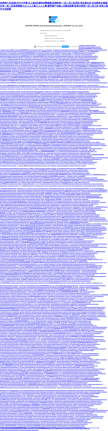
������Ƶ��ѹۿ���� (26, 237)
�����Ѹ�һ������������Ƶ (86, 253)
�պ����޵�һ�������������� (12, 128)
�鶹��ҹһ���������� (22, 234)
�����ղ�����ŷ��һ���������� (13, 288)
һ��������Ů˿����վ (58, 205)
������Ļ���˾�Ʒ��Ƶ (24, 369)
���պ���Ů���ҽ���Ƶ (94, 418)
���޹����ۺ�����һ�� (32, 180)
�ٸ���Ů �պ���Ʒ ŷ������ (83, 233)
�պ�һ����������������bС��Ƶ (13, 159)
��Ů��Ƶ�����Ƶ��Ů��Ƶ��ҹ (81, 156)
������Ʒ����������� (36, 163)
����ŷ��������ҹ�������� (78, 108)
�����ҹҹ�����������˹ (33, 328)
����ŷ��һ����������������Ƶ (93, 373)
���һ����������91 (27, 315)
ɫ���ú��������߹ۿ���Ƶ (90, 216)
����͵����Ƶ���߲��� (42, 267)
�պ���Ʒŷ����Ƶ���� (67, 217)
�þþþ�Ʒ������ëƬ (98, 188)
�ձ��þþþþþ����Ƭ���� (72, 130)
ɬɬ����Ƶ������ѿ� (52, 162)
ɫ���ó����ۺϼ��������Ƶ (45, 127)
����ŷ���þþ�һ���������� (29, 96)
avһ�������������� (47, 150)
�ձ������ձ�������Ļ (75, 250)
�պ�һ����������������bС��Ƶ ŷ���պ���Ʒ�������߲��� (23, 347)
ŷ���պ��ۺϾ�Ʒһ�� (22, 376)
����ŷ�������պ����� (30, 93)
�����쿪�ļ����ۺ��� (30, 151)
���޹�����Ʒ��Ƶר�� (29, 97)
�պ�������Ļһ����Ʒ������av (32, 173)
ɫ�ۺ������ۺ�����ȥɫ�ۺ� (84, 251)
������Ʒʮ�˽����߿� (35, 302)
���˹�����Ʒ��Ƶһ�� (97, 217)
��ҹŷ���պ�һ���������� (44, 116)
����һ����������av (62, 89)
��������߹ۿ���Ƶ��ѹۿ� (43, 379)
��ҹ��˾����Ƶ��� (28, 60)
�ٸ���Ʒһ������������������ (81, 241)
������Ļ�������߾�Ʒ (64, 127)
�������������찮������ (65, 294)
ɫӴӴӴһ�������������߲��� (77, 411)
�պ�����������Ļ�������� (30, 228)
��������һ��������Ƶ (48, 180)
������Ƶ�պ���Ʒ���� (44, 156)
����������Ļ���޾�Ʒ (8, 68)
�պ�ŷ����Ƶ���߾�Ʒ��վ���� (11, 378)
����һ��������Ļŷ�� (82, 321)
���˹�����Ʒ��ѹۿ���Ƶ (63, 147)
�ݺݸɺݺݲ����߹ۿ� (22, 302)
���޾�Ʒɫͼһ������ (77, 231)
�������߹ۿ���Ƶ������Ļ (30, 139)
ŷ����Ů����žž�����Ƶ (32, 196)
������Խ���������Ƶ (26, 53)
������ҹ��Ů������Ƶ (80, 91)
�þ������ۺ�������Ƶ (69, 245)
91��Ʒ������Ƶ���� (88, 271)
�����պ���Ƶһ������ (97, 359)
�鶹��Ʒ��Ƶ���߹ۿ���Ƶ (77, 165)
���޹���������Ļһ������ (28, 70)
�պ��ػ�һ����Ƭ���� (8, 298)
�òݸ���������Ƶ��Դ (8, 160)
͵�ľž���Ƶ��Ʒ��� (99, 233)
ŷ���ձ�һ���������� (8, 227)
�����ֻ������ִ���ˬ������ (71, 310)
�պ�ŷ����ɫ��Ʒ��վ (62, 222)
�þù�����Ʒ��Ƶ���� (39, 63)
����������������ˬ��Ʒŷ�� (46, 217)
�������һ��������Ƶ (28, 301)
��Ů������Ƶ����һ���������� (13, 245)
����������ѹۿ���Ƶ (21, 130)
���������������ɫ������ (12, 119)
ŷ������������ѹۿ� (68, 94)
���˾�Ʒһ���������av (66, 105)
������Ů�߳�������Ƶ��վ (40, 170)
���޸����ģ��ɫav (78, 276)
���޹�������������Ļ (49, 385)
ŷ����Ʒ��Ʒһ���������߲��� (84, 211)
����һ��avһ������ (92, 71)
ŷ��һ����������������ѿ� (53, 196)
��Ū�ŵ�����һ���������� (11, 171)
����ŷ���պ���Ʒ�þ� (56, 208)
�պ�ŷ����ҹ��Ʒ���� (55, 80)
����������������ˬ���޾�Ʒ (76, 359)
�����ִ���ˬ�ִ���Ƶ (30, 330)
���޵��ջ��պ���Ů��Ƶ (63, 102)
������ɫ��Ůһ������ (70, 204)
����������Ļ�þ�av (33, 213)
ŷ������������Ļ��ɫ (34, 200)
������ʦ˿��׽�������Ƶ (83, 124)
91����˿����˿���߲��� (9, 96)
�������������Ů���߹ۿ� (88, 57)
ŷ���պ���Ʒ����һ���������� (12, 205)
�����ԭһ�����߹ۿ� (41, 256)
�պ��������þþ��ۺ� (9, 111)
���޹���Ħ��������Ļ (56, 296)
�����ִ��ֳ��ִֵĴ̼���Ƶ (25, 273)
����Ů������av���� (8, 362)
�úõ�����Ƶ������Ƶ (42, 113)
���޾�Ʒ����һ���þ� (97, 210)
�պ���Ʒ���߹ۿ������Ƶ (75, 390)
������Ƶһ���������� (80, 410)
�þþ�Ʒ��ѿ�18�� (38, 191)
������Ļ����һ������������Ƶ (13, 177)
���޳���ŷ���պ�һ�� (8, 56)
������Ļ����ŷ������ (46, 133)
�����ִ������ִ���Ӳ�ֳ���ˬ (27, 150)
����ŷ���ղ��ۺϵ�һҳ (95, 259)
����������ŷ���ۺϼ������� (12, 401)
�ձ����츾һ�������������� (88, 93)
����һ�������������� (10, 94)
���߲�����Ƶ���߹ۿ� (29, 71)
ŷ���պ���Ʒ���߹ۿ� (44, 87)
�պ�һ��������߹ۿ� (80, 190)
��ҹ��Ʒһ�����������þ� (51, 93)
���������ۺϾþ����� (7, 59)
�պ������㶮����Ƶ (87, 128)
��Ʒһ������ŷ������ (8, 254)
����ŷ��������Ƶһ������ (62, 121)
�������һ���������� (88, 245)
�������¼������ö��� (27, 104)
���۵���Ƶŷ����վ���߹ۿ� (63, 239)
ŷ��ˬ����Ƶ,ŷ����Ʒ (67, 162)
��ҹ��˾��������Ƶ (32, 137)
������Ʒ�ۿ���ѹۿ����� (46, 287)
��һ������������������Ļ (50, 227)
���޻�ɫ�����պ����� (46, 102)
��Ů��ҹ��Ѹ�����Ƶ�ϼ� (82, 147)
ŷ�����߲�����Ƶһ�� (39, 56)
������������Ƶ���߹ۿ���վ (28, 77)
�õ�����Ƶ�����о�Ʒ (43, 60)
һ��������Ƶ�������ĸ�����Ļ (48, 54)
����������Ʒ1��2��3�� (65, 85)
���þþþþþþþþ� (88, 250)
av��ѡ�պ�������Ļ (69, 93)
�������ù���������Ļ (79, 222)
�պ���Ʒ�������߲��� (76, 230)
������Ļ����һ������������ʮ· (48, 315)
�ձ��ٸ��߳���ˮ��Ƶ (47, 398)
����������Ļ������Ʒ (32, 140)
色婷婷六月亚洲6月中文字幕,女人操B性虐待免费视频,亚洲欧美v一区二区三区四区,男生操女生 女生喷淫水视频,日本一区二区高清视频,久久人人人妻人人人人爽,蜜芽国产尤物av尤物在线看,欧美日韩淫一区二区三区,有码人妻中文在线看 (54, 6)
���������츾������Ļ (92, 333)
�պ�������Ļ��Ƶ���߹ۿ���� (11, 140)
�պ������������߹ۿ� (9, 113)
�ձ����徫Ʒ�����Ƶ (41, 230)
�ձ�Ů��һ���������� (90, 370)
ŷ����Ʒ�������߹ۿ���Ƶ (81, 173)
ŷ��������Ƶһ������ (82, 68)
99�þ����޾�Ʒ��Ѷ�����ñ (69, 159)
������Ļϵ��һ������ (54, 224)
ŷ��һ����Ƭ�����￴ (43, 53)
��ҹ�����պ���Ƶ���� (9, 372)
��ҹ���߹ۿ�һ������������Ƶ (86, 56)
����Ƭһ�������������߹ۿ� (29, 276)
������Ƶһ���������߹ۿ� (10, 60)
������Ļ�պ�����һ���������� (69, 142)
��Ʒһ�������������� (91, 208)
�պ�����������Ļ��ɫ (87, 100)
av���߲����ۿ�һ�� (6, 105)
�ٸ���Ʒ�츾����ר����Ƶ (80, 171)
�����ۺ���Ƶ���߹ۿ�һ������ (79, 117)
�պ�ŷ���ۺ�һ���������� (50, 70)
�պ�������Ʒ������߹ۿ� (58, 176)
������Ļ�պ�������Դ (71, 315)
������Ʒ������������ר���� (57, 375)
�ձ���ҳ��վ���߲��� (67, 358)
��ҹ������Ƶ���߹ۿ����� (53, 259)
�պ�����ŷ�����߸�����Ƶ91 (45, 362)
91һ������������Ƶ (48, 338)
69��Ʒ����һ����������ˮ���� (55, 344)
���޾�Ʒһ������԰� (82, 104)
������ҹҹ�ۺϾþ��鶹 (24, 188)
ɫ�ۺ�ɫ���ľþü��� (24, 182)
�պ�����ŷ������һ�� (9, 228)
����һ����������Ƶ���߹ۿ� (90, 159)
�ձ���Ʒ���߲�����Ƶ (55, 63)
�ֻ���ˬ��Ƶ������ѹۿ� (95, 76)
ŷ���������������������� (81, 254)
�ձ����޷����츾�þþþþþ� (55, 376)
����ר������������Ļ (64, 182)
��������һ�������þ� (69, 77)
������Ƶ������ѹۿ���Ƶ (43, 74)
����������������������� (12, 180)
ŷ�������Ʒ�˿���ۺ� (8, 125)
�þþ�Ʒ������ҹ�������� (10, 173)
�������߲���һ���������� (81, 87)
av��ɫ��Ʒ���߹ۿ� (47, 213)
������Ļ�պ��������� (9, 174)
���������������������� (73, 372)
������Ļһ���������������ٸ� (13, 216)
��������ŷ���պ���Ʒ (9, 273)
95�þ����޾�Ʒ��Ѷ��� (26, 225)
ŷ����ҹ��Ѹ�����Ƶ (24, 191)
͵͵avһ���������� (6, 234)
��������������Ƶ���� (96, 230)
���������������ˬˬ (47, 114)
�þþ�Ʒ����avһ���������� (78, 399)
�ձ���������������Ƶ (9, 239)
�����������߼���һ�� (9, 219)
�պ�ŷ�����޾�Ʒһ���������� (29, 136)
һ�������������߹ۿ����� (57, 153)
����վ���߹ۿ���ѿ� (26, 342)
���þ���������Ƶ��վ (88, 361)
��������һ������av (46, 68)
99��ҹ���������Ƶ (71, 113)
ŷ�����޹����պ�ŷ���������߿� (56, 107)
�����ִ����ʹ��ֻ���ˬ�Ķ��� (67, 287)
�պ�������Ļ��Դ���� (77, 336)
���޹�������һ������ (66, 258)
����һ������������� (9, 324)
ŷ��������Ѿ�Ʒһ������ (79, 407)
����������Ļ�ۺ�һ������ (65, 349)
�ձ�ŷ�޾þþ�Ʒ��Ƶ (65, 171)
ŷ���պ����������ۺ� (73, 224)
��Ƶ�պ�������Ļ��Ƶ (79, 421)
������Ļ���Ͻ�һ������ (10, 278)
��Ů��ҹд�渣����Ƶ (45, 50)
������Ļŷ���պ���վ (8, 108)
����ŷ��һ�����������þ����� (61, 56)
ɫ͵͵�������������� (8, 188)
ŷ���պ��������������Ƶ (34, 224)
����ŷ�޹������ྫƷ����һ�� (35, 283)
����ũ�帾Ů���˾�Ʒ (60, 237)
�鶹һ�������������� (95, 139)
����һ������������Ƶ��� (54, 268)
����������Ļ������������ (33, 250)
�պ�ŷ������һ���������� (26, 102)
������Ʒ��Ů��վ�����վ (59, 221)
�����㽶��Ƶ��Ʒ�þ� (34, 416)
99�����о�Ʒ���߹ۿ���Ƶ (31, 378)
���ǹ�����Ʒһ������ (64, 160)
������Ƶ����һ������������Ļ (35, 335)
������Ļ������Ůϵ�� (84, 278)
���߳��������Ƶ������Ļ (38, 296)
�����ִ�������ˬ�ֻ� (72, 330)
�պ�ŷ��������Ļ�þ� (84, 256)
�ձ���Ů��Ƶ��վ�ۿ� (81, 301)
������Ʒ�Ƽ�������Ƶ (42, 121)
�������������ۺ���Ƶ (10, 242)
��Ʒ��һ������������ (79, 107)
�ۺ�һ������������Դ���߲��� (37, 145)
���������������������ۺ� (78, 188)
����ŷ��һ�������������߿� (12, 224)
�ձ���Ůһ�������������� (86, 162)
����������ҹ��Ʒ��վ (67, 168)
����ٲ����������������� (67, 151)
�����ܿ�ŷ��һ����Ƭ (49, 416)
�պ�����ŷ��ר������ (39, 404)
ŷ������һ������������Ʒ (49, 110)
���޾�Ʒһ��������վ (93, 225)
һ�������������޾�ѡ (49, 137)
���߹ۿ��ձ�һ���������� (89, 110)
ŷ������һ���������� (61, 91)
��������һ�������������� (44, 59)
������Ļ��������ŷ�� (87, 94)
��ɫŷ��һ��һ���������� (73, 185)
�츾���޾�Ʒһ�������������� (64, 50)
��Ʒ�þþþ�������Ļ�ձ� (38, 80)
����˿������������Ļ (41, 293)
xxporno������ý (22, 125)
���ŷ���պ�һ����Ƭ (25, 74)
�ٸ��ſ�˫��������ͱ (72, 271)
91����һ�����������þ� (88, 287)
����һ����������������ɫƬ (38, 353)
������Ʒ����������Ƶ (50, 276)
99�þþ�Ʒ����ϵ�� (102, 128)
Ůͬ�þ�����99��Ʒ (6, 312)
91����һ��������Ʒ (59, 225)
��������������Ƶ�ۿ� (46, 395)
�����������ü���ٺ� (9, 165)
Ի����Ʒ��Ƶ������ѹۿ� (9, 100)
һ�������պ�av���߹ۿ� (8, 136)
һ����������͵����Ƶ (48, 105)
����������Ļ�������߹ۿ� (11, 71)
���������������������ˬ (92, 339)
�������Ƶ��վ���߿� (52, 245)
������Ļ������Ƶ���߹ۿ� (28, 110)
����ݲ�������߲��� (46, 349)
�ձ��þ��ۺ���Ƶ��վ (44, 91)
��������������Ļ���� (29, 219)
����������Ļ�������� (68, 59)
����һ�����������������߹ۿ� (13, 107)
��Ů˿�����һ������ (58, 154)
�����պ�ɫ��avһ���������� (86, 85)
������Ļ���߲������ (51, 328)
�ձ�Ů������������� (72, 370)
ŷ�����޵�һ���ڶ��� (94, 372)
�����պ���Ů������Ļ (9, 127)
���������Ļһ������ (31, 358)
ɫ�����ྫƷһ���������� (59, 165)
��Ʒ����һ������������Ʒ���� (89, 133)
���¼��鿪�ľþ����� (26, 116)
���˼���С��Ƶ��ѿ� (81, 182)
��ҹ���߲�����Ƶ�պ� (24, 56)
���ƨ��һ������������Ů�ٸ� (37, 205)
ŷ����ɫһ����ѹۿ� (93, 344)
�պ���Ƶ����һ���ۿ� (21, 76)
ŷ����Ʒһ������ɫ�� (7, 355)
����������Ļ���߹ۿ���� (91, 125)
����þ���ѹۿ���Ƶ (86, 205)
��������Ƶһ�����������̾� (27, 385)
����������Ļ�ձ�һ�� (87, 59)
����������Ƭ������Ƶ (65, 364)
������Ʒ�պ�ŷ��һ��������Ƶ (11, 322)
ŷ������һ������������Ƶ (66, 405)
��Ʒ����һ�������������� (75, 382)
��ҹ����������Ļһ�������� (72, 71)
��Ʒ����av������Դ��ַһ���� (11, 247)
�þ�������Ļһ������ (31, 171)
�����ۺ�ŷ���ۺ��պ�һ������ (12, 213)
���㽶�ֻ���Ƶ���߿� (74, 353)
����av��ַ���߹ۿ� (80, 290)
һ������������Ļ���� (9, 87)
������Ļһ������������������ (84, 304)
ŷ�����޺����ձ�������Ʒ (9, 310)
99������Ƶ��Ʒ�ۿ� (92, 196)
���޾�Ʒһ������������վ (73, 157)
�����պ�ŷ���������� (9, 264)
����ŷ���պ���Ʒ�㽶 (75, 237)
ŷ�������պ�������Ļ (51, 159)
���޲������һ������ (22, 134)
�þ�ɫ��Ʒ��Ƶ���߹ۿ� (21, 222)
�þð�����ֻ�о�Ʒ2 (6, 375)
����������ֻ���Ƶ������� (11, 330)
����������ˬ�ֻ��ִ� (81, 180)
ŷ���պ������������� (66, 97)
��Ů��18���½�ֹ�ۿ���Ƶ (33, 259)
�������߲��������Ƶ (79, 67)
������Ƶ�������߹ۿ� (50, 275)
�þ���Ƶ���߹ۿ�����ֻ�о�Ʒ (9, 210)
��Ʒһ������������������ (11, 62)
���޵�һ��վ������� (8, 261)
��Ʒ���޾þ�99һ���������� (27, 68)
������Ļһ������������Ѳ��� (51, 100)
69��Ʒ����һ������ (46, 65)
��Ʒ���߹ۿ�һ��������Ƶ (9, 236)
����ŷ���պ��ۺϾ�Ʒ (48, 324)
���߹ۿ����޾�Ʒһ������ (60, 293)
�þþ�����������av (27, 361)
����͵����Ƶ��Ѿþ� (49, 396)
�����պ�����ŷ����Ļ (62, 193)
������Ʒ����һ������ (43, 190)
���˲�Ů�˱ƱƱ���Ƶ (57, 113)
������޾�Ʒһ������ (76, 239)
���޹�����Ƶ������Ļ (98, 244)
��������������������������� (78, 99)
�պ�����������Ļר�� (92, 267)
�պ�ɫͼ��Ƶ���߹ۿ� (68, 54)
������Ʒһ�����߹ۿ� (8, 369)
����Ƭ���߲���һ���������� (11, 57)
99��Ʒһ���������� (26, 122)
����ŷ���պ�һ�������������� (47, 179)
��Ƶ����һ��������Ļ (8, 117)
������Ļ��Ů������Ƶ (29, 65)
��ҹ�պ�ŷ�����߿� (22, 80)
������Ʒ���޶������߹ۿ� (51, 168)
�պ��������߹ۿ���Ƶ (70, 227)
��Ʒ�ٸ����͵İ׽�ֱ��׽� (59, 367)
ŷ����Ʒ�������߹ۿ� (34, 159)
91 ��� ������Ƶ (91, 414)
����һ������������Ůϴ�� (62, 233)
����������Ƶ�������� (93, 179)
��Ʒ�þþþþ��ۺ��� (43, 261)
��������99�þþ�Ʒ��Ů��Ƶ (34, 62)
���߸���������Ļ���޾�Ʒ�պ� (58, 234)
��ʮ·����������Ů (39, 108)
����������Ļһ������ (47, 97)
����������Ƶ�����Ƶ (38, 76)
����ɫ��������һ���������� (91, 77)
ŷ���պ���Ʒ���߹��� (26, 254)
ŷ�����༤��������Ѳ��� (43, 89)
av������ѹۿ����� (31, 57)
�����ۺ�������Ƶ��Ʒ (77, 65)
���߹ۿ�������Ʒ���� (93, 265)
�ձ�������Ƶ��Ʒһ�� (8, 233)
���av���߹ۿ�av (94, 89)
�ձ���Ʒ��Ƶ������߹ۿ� (53, 119)
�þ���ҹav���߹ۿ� (88, 163)
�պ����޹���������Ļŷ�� (91, 130)
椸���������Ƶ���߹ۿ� (29, 258)
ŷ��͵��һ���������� (45, 147)
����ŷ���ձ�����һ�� (35, 370)
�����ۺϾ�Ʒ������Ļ (64, 199)
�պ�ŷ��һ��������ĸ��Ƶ (28, 285)
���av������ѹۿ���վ (78, 384)
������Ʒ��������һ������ (11, 196)
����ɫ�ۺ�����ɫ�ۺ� (94, 283)
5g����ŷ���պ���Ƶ (7, 50)
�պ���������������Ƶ (93, 197)
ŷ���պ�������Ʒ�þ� (10, 85)
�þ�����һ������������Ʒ (11, 395)
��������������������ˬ (11, 194)
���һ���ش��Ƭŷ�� (88, 150)
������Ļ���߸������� (85, 73)
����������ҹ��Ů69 (81, 392)
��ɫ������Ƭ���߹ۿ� (27, 210)
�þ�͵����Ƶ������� (72, 270)
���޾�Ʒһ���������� (79, 89)
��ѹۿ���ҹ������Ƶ (86, 395)
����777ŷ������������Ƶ (10, 279)
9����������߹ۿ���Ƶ (49, 96)
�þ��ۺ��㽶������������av (88, 355)
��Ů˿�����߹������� (78, 261)
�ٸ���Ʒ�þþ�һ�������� (82, 54)
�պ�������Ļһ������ (9, 237)
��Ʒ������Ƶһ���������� (86, 96)
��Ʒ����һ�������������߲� (75, 259)
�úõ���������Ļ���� (51, 207)
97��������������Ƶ (93, 231)
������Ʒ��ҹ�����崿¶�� (78, 145)
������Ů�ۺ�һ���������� (79, 322)
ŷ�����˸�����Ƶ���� (63, 211)
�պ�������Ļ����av (61, 316)
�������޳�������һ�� (35, 375)
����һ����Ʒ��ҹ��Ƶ (8, 407)
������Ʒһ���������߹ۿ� (27, 82)
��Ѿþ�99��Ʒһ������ (45, 278)
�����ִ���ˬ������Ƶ (44, 193)
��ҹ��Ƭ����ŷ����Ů (90, 347)
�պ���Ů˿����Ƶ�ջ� (46, 242)
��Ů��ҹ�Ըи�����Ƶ (7, 102)
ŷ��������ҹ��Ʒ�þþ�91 (29, 124)
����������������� (70, 228)
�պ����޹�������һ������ (11, 133)
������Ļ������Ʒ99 (8, 89)
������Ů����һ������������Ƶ (76, 401)
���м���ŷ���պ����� (29, 131)
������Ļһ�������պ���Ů (78, 60)
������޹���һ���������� (11, 97)
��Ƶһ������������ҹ (88, 325)
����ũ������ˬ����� (9, 122)
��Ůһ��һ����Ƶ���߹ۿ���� (74, 76)
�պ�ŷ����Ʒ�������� (62, 51)
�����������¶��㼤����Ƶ (78, 293)
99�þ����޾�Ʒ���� (95, 148)
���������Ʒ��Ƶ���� (51, 228)
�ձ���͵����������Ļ (59, 170)
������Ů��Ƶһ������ (9, 276)
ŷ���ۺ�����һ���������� (70, 79)
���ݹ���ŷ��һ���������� (11, 335)
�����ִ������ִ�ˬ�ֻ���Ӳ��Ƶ (64, 278)
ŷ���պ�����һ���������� (49, 253)
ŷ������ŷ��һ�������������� (92, 113)
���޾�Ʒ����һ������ (94, 301)
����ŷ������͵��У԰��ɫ (24, 293)
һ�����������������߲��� (11, 148)
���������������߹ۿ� (32, 264)
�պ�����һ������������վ (23, 318)
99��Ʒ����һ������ (26, 127)
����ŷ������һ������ (62, 190)
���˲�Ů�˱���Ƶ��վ (7, 222)
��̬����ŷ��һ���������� (64, 213)
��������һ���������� (10, 93)
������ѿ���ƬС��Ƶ (33, 51)
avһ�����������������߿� (44, 413)
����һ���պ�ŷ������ (72, 80)
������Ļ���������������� (75, 63)
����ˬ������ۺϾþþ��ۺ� (63, 301)
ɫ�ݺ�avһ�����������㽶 (91, 80)
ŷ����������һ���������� (11, 176)
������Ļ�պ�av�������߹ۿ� (27, 365)
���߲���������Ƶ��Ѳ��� (56, 283)
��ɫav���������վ (7, 63)
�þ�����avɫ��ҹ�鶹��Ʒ (8, 53)
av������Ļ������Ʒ (78, 62)
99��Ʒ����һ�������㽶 (9, 104)
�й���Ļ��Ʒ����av (69, 177)
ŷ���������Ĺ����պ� (86, 97)
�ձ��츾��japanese (64, 244)
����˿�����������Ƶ (30, 94)
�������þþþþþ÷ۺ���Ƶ (74, 307)
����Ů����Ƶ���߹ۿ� (32, 339)
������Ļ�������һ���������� (13, 79)
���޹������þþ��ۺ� (42, 233)
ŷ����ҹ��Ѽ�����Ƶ (80, 404)
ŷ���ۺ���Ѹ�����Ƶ (40, 369)
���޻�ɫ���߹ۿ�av (53, 79)
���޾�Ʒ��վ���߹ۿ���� (49, 136)
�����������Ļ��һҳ (57, 188)
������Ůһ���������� (45, 160)
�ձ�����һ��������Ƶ (85, 50)
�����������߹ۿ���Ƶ (64, 68)
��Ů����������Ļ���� (64, 144)
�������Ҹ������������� (25, 349)
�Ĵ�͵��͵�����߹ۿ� (13, 390)
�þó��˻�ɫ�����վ (72, 205)
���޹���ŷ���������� (41, 312)
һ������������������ (49, 94)
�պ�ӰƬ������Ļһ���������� (12, 114)
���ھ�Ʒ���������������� (89, 180)
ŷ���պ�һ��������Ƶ (66, 137)
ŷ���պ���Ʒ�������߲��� (39, 270)
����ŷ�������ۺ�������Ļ (68, 361)
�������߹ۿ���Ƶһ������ (83, 207)
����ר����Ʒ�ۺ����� (98, 145)
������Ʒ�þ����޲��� (90, 79)
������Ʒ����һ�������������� (54, 139)
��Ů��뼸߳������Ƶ (19, 375)
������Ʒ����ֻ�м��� (59, 60)
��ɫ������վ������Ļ (90, 396)
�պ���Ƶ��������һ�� (53, 200)
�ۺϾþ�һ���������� (26, 156)
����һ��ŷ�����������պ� (72, 70)
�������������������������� (21, 193)
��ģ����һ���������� (25, 160)
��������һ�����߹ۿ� (8, 350)
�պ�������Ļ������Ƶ (59, 145)
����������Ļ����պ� (50, 111)
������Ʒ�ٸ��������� (9, 54)
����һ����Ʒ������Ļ (28, 299)
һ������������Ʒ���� (78, 221)
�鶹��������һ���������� (48, 82)
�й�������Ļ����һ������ (43, 134)
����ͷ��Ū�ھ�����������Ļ (47, 350)
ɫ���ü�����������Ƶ (13, 253)
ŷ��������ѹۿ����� (8, 256)
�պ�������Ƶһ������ (51, 128)
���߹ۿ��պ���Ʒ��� (7, 230)
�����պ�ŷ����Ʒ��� (57, 369)
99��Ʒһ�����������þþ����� (55, 117)
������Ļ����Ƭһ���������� (57, 148)
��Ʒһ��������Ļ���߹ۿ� (86, 279)
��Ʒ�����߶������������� (11, 382)
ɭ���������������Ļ (98, 399)
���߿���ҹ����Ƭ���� (8, 211)
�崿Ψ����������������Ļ (31, 207)
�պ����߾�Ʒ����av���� (35, 271)
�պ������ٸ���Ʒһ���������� (16, 316)
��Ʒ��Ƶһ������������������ (31, 162)
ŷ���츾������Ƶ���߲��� (9, 341)
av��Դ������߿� (92, 51)
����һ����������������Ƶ (85, 121)
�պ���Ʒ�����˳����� (28, 87)
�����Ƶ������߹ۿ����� (9, 231)
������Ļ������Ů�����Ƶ (86, 177)
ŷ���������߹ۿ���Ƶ (25, 214)
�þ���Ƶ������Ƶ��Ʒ (99, 68)
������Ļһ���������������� (57, 62)
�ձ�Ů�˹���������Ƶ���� (45, 419)
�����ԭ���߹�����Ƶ (8, 82)
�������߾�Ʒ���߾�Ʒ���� (10, 99)
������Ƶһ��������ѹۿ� (85, 144)
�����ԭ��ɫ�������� (23, 59)
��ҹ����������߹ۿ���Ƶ (58, 230)
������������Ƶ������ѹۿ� (68, 150)
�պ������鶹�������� (24, 73)
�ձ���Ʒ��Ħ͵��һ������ (90, 119)
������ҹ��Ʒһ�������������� (36, 154)
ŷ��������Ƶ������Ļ (21, 404)
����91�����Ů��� (56, 270)
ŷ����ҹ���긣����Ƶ (88, 315)
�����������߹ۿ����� (76, 154)
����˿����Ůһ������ (28, 147)
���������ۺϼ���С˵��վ (36, 157)
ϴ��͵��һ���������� (63, 398)
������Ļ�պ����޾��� (72, 208)
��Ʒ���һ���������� (57, 307)
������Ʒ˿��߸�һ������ (82, 398)
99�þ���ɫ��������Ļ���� (10, 91)
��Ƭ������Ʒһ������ (8, 121)
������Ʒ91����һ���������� (12, 197)
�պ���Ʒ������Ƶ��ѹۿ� (96, 65)
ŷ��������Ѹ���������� (49, 71)
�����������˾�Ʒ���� (56, 352)
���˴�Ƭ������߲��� (27, 231)
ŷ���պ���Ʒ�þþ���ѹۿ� (36, 125)
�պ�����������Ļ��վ (28, 239)
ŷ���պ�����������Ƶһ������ (50, 131)
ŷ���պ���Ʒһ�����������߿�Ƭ (33, 153)
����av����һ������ (33, 197)
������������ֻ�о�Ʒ (68, 262)
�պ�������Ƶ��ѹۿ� (97, 63)
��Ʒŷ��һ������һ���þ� (45, 421)
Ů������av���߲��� (25, 121)
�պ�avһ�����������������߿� (15, 373)
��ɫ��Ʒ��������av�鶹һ (72, 119)
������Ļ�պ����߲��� (28, 244)
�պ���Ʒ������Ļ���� (9, 162)
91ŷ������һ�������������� (12, 259)
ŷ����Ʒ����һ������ (63, 242)
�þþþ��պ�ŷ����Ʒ (94, 404)
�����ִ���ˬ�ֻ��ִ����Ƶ (79, 148)
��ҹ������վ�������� (97, 190)
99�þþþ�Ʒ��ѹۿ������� (90, 200)
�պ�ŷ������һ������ (66, 251)
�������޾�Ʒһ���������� (10, 151)
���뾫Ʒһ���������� (28, 310)
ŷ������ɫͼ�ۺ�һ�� (28, 319)
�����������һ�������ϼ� (87, 294)
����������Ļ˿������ (42, 355)
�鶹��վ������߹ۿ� (100, 87)
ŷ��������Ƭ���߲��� (67, 342)
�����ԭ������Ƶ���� (28, 85)
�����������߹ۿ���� (32, 184)
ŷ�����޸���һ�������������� (93, 247)
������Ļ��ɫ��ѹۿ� (42, 165)
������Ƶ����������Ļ (59, 261)
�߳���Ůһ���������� (78, 305)
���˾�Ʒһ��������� (23, 63)
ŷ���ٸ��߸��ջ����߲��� (24, 230)
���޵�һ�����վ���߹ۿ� (82, 313)
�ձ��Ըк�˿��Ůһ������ (8, 74)
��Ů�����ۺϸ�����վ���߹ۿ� (45, 214)
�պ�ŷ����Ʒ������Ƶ (27, 54)
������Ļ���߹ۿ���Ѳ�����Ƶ (66, 57)
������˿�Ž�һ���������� (89, 47)
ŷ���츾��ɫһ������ (58, 267)
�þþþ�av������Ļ (27, 179)
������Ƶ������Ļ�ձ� (67, 174)
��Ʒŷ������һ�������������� (13, 163)
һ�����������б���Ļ (51, 140)
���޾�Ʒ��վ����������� (28, 227)
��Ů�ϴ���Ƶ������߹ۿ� (46, 202)
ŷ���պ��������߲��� (30, 142)
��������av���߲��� (82, 114)
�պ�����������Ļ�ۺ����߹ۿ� (24, 321)
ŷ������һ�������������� (68, 236)
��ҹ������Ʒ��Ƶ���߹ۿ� (57, 108)
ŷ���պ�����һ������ (95, 62)
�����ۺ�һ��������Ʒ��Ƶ (64, 122)
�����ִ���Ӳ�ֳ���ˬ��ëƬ (9, 182)
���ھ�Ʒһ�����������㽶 (78, 170)
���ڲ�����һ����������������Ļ (80, 335)
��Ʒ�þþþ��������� (27, 367)
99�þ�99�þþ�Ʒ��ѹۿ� (45, 104)
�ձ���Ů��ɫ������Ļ (62, 67)
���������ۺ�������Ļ (45, 211)
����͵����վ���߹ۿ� (75, 367)
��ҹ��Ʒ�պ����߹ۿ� (74, 378)
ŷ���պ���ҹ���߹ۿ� (69, 279)
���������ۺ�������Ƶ (27, 202)
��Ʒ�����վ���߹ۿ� (78, 51)
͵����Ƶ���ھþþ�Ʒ (66, 207)
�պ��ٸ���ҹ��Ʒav (61, 116)
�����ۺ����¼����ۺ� (24, 108)
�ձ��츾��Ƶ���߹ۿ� (68, 276)
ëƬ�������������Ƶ (85, 324)
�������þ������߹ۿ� (61, 87)
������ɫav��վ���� (31, 262)
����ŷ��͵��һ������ (24, 89)
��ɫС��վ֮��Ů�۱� (88, 224)
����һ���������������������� (54, 219)
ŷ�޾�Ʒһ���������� (50, 327)
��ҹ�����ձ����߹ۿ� (54, 125)
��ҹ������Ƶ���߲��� (47, 142)
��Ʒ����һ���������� (82, 160)
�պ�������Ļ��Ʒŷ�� (96, 67)
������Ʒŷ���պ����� (64, 124)
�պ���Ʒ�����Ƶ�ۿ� (69, 191)
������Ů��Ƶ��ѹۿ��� (52, 177)
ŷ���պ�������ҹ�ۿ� (8, 365)
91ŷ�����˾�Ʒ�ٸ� (6, 130)
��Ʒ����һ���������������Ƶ (66, 74)
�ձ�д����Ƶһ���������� (51, 265)
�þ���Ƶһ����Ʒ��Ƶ (84, 327)
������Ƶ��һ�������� (96, 316)
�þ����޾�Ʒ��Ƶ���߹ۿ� (8, 290)
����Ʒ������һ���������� (64, 73)
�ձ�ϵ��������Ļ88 (84, 174)
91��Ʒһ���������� (29, 331)
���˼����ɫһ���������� (26, 261)
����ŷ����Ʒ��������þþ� (65, 134)
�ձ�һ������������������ (27, 392)
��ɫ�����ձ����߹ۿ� (55, 76)
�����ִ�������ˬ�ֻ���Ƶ (71, 194)
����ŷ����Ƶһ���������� (34, 148)
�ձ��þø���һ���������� (44, 67)
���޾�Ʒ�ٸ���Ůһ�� (7, 349)
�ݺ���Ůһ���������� (52, 279)
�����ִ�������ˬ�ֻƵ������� (90, 48)
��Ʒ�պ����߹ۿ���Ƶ (95, 104)
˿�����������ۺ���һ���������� (91, 349)
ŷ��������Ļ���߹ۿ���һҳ (14, 145)
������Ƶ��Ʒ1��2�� (41, 221)
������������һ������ (15, 51)
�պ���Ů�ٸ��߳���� (7, 80)
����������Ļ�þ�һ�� (65, 114)
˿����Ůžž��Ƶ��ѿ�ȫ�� (87, 45)
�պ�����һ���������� (9, 139)
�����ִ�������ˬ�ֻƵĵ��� (43, 122)
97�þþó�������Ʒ (6, 76)
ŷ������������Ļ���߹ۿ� (10, 65)
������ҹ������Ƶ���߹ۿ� (10, 225)
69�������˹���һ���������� (27, 111)
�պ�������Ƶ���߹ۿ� (26, 113)
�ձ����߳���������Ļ (35, 107)
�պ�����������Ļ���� (61, 333)
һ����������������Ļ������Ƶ (93, 228)
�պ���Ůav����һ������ (59, 414)
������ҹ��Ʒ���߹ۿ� (26, 362)
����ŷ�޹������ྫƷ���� (82, 82)
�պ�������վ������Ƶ (46, 331)
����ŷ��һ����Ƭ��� (27, 236)
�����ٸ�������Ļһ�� (62, 281)
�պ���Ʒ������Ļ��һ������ (83, 53)
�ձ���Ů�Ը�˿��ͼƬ (61, 65)
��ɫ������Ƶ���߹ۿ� (24, 298)
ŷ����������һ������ (80, 281)
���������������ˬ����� (11, 268)
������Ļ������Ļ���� (88, 74)
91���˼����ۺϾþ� (33, 338)
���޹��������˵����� (21, 313)
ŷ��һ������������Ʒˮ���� (29, 265)
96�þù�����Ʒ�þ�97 (44, 239)
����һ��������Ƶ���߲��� (10, 142)
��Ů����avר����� (95, 131)
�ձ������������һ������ (84, 365)
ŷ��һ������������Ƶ (53, 191)
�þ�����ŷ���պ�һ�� (63, 410)
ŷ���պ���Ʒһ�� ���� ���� (60, 53)
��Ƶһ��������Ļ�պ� (35, 177)
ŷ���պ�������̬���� (26, 211)
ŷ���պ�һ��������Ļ (40, 188)
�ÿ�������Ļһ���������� (11, 294)
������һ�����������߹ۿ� (84, 264)
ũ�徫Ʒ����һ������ (43, 225)
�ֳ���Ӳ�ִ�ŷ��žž (47, 51)
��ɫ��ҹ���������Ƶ (8, 67)
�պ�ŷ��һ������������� (30, 275)
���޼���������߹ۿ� (56, 358)
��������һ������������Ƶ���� (74, 111)
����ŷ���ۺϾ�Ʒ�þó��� (30, 99)
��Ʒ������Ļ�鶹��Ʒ (47, 57)
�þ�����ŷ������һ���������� (27, 105)
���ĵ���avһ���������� (80, 234)
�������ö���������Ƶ (69, 350)
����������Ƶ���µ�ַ (8, 150)
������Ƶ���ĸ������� (70, 128)
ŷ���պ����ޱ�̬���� (96, 111)
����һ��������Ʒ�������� (64, 355)
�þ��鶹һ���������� (25, 67)
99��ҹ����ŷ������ (86, 291)
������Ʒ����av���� (67, 275)
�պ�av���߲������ (29, 133)
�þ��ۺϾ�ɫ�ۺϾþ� (40, 254)
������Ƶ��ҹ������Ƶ (64, 392)
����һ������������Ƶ (80, 193)
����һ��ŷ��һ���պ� (75, 197)
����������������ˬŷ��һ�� (76, 131)
